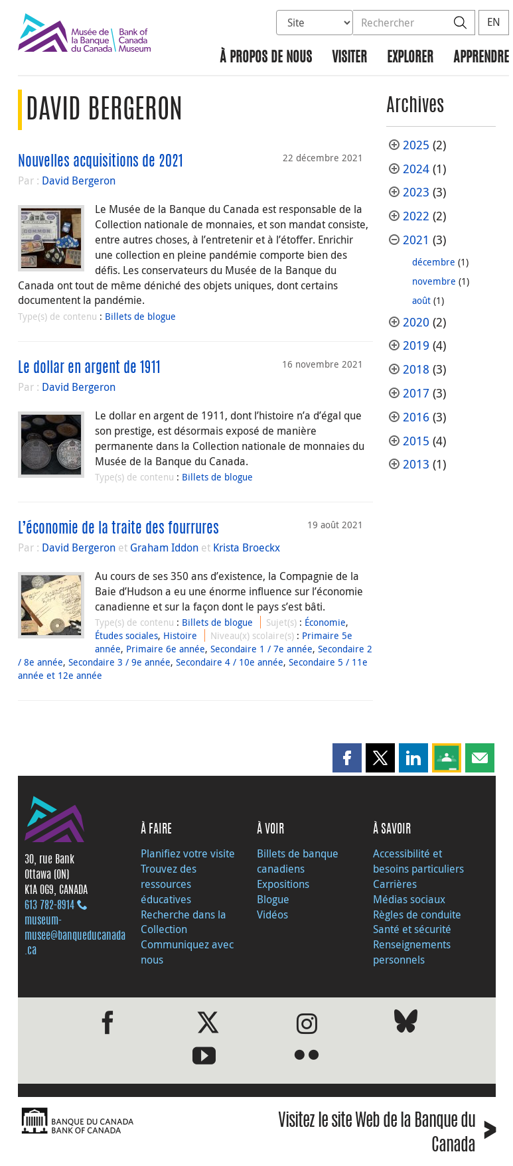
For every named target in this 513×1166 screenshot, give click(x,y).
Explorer (410, 58)
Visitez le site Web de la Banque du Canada (387, 1134)
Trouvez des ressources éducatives (168, 884)
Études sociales (126, 635)
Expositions (283, 884)
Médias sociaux (409, 899)
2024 (416, 169)
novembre (434, 281)
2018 (416, 369)
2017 (416, 393)
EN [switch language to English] (493, 22)
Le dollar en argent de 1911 (89, 368)
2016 (416, 417)
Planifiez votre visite (188, 853)
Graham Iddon (164, 547)
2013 (416, 464)
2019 (416, 345)
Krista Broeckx (246, 547)
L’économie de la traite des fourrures (118, 529)
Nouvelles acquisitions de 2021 (100, 162)
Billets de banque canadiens (297, 861)
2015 (416, 441)
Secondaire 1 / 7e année (261, 648)
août (421, 300)
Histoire (180, 635)
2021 (416, 240)
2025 (416, 145)
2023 (416, 192)
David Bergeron (78, 180)
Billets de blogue (140, 316)
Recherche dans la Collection (183, 922)
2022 (416, 216)
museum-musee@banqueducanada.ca (75, 936)
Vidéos (272, 914)
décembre (433, 261)
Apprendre (481, 58)
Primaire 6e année (165, 648)
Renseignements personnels (412, 952)
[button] (347, 757)
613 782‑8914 (49, 906)
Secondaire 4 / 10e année (229, 662)
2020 (416, 322)
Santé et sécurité (412, 929)
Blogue (273, 899)
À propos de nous (266, 58)
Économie (325, 622)
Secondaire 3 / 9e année (119, 662)
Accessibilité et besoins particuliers (418, 861)
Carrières (395, 884)
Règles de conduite (417, 914)
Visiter (349, 58)
